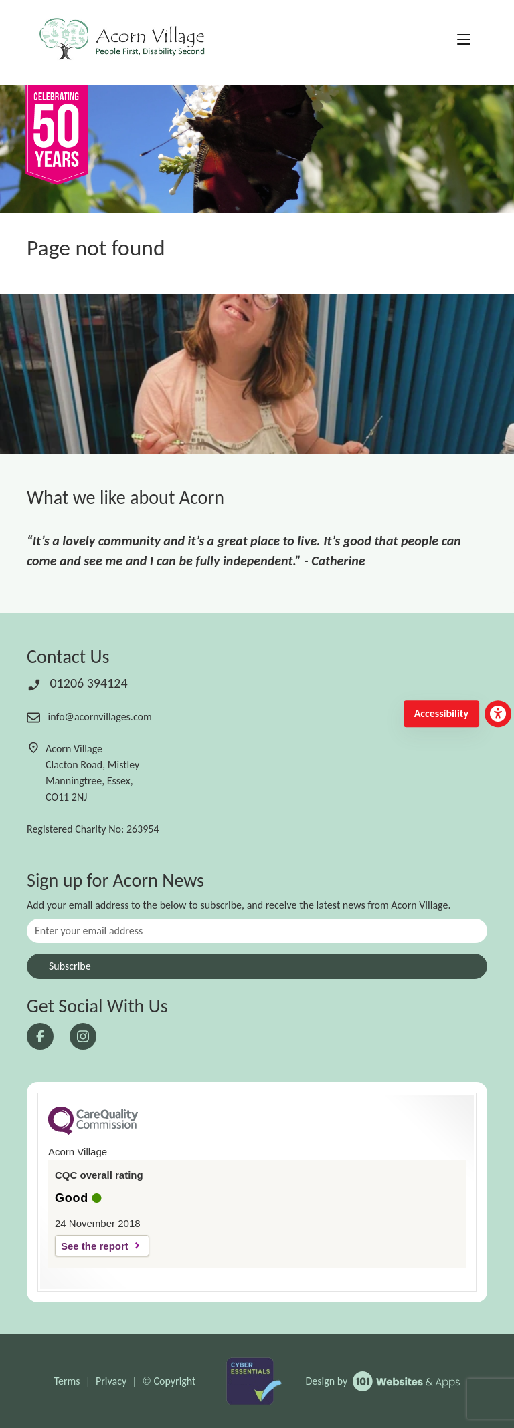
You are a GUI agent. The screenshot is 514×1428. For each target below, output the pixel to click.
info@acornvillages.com (89, 716)
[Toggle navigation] (464, 40)
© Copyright (169, 1381)
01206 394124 (77, 683)
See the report (94, 1246)
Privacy (111, 1381)
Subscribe (70, 966)
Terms (67, 1381)
